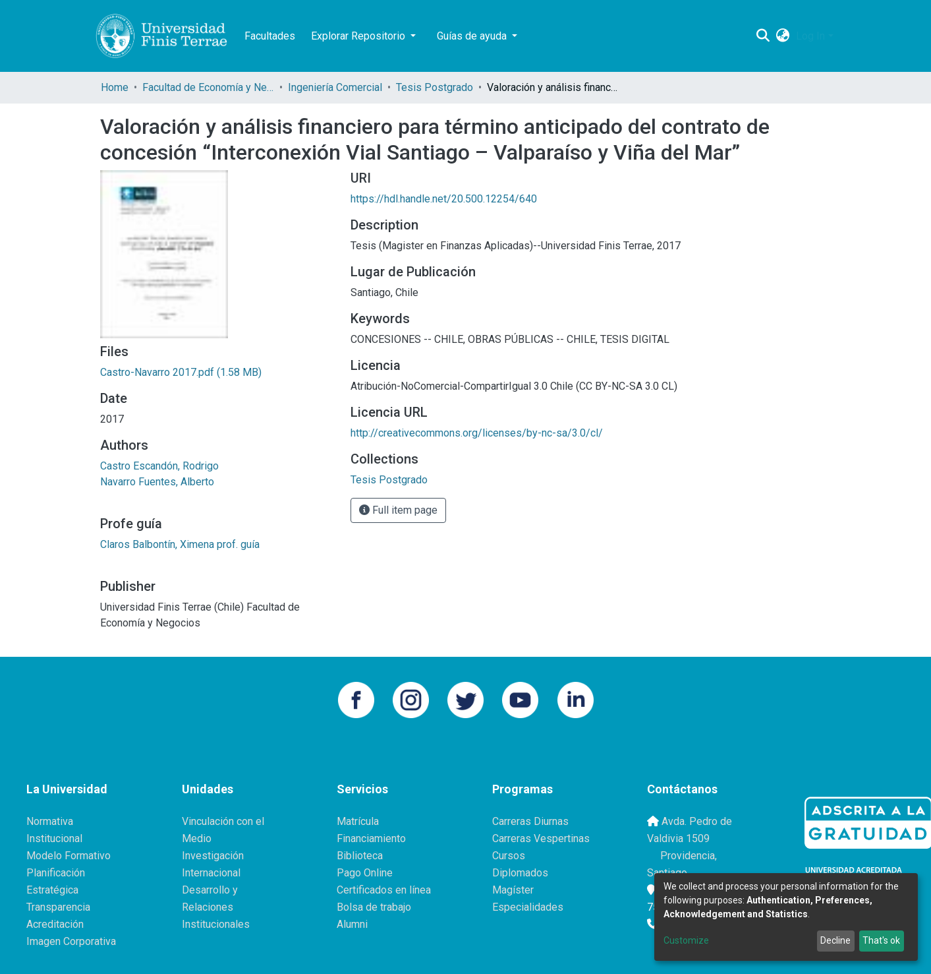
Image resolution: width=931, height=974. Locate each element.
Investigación (213, 855)
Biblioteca (360, 855)
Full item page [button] (398, 510)
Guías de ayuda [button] (473, 36)
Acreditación (55, 924)
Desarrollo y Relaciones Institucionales (216, 907)
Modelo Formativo (68, 855)
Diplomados (520, 873)
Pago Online (365, 873)
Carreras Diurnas (530, 821)
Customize (686, 940)
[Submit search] (763, 36)
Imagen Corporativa (71, 941)
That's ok (881, 940)
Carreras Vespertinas (541, 838)
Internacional (211, 873)
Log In (810, 36)
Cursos (508, 855)
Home (114, 87)
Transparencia (58, 907)
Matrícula (358, 821)
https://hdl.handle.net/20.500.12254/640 (444, 199)
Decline (835, 940)
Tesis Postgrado (434, 87)
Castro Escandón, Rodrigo (159, 466)
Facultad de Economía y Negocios (208, 87)
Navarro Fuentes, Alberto (157, 481)
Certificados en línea (384, 890)
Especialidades (527, 907)
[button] (782, 36)
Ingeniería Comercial (335, 87)
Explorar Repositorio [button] (359, 36)
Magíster (513, 890)
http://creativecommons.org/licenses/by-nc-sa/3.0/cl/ (477, 433)
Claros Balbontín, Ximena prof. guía (180, 544)
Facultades (269, 36)
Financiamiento (371, 838)
